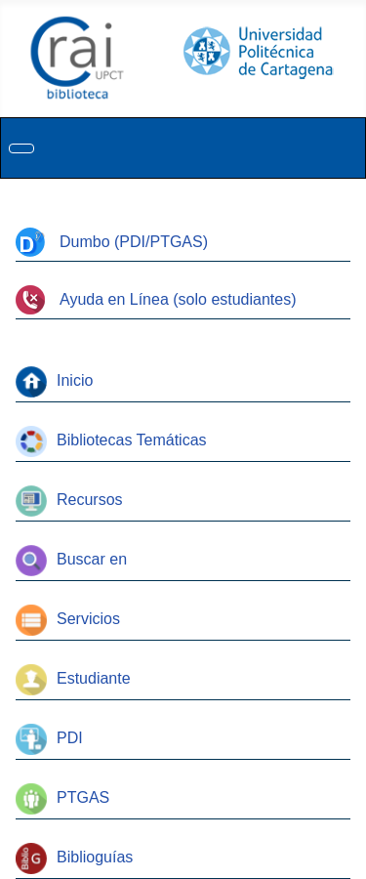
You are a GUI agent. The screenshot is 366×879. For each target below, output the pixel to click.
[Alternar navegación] (21, 148)
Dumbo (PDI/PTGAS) (112, 241)
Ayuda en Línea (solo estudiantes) (156, 299)
